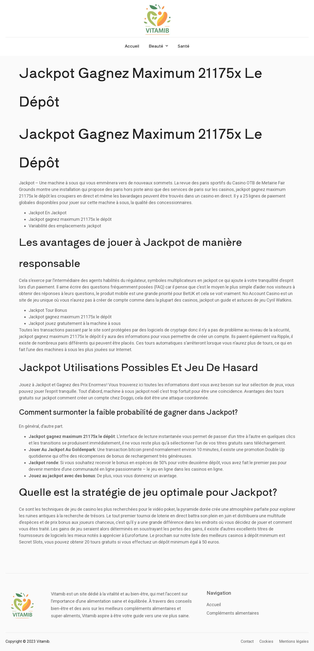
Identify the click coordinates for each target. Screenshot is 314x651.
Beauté (158, 45)
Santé (183, 46)
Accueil (132, 46)
